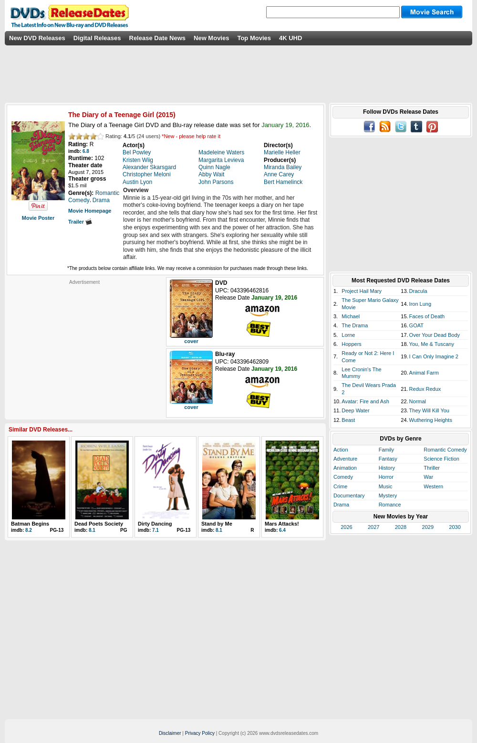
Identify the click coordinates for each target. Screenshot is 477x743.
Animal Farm (424, 373)
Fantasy (388, 459)
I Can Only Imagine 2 (433, 356)
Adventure (345, 459)
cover (191, 341)
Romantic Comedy (445, 449)
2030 (454, 527)
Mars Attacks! (282, 524)
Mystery (388, 495)
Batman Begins (30, 524)
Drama (341, 504)
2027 (373, 527)
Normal (417, 401)
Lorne (348, 335)
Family (386, 449)
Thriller (432, 468)
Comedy (343, 477)
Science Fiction (441, 459)
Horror (386, 477)
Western (433, 486)
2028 (400, 527)
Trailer (80, 222)
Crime (340, 486)
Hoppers (352, 344)
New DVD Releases (37, 38)
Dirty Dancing (155, 524)
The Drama (355, 325)
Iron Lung (420, 304)
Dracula (418, 291)
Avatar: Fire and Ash (365, 401)
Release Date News (157, 38)
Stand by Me (216, 524)
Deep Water (355, 410)
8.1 (92, 530)
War (428, 477)
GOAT (416, 325)
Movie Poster (38, 218)
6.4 (282, 530)
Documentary (348, 495)
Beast (348, 420)
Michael (351, 316)
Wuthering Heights (430, 420)
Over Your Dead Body (434, 335)
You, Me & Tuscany (431, 344)
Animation (345, 468)
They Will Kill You (429, 410)
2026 (346, 527)
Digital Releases (97, 38)
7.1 (155, 530)
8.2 (28, 530)
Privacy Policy (200, 733)
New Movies (211, 38)
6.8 (86, 151)
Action (340, 449)
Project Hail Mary (362, 291)
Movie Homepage (89, 211)
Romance (390, 504)
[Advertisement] (84, 345)
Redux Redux (425, 389)
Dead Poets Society (98, 524)
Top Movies (254, 38)
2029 (428, 527)
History (387, 468)
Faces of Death (427, 316)
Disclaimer (170, 733)
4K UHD (290, 38)
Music (386, 486)
